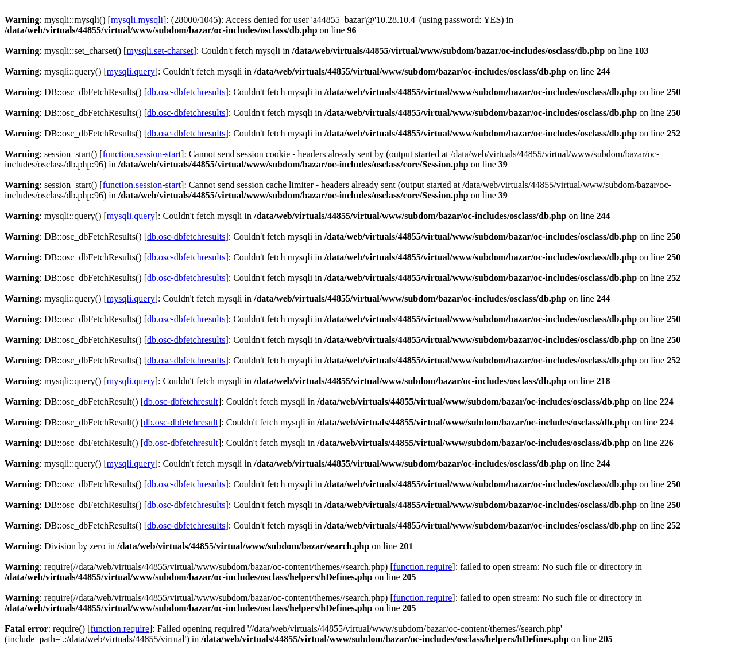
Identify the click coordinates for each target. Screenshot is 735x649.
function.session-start (142, 154)
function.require (422, 567)
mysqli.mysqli (137, 20)
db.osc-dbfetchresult (181, 401)
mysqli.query (131, 71)
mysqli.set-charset (159, 51)
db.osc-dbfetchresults (186, 92)
